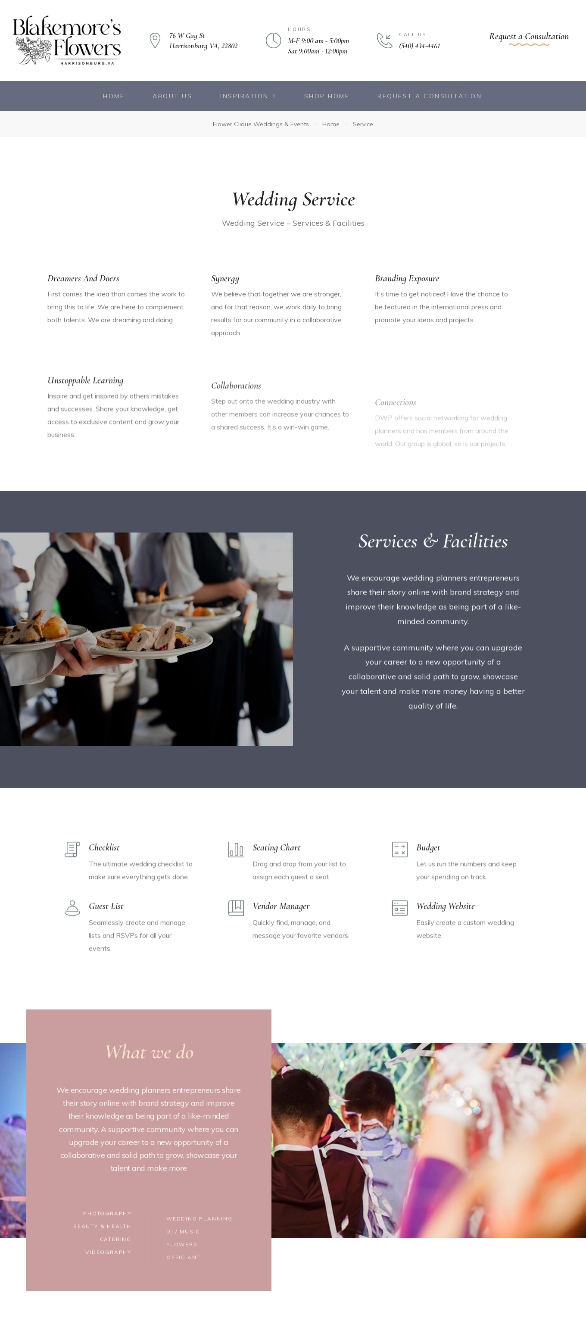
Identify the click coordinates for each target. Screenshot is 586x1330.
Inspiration (248, 96)
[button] (529, 38)
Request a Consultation (429, 96)
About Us (172, 96)
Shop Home (327, 96)
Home (114, 96)
